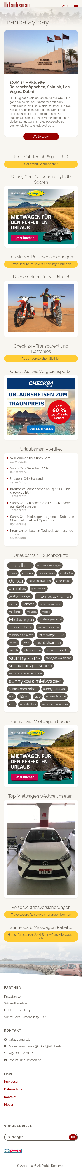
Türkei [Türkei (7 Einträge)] (24, 696)
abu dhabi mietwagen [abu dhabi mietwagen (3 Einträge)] (49, 565)
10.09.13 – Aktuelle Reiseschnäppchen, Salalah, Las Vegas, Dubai (40, 87)
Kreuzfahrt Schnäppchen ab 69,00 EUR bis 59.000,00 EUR (40, 490)
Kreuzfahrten (13, 996)
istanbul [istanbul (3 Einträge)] (13, 604)
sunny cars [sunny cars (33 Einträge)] (25, 658)
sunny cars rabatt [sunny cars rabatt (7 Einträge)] (23, 689)
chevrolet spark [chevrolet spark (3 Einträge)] (46, 573)
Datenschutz (13, 1089)
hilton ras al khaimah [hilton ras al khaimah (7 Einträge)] (54, 596)
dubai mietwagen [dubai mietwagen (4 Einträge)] (39, 580)
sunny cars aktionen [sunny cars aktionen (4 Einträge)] (58, 658)
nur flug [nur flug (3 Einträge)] (13, 642)
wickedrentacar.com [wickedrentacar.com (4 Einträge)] (55, 704)
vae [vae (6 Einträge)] (12, 704)
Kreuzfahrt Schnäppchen (40, 164)
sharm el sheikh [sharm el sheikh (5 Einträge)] (57, 650)
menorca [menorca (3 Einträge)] (32, 611)
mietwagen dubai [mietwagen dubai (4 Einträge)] (50, 619)
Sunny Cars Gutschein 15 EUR (25, 1017)
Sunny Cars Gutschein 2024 (29, 468)
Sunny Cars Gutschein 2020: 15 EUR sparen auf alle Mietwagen (40, 504)
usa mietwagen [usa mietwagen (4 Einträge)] (56, 696)
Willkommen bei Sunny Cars (30, 458)
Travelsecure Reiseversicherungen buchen (41, 264)
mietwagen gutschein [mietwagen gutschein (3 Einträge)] (20, 627)
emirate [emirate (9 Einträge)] (63, 580)
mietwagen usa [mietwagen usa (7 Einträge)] (51, 635)
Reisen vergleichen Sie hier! (41, 358)
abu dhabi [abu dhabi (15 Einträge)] (20, 565)
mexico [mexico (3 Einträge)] (46, 611)
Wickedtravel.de (15, 1003)
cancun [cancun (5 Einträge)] (27, 573)
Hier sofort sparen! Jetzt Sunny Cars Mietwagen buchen (41, 936)
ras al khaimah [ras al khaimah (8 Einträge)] (48, 642)
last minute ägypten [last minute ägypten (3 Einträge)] (50, 604)
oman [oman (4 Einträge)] (26, 642)
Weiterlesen (41, 136)
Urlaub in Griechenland (26, 478)
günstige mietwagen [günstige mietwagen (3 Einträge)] (20, 596)
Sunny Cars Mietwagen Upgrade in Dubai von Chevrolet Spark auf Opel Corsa (42, 518)
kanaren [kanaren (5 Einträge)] (29, 604)
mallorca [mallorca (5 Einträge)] (15, 611)
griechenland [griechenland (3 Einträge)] (38, 588)
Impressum (12, 1081)
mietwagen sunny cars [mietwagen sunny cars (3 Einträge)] (21, 635)
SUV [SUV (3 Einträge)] (11, 696)
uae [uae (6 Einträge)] (38, 696)
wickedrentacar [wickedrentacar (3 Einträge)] (28, 704)
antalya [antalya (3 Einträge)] (13, 573)
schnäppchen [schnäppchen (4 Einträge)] (32, 650)
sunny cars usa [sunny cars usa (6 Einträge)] (55, 689)
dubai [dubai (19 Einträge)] (16, 581)
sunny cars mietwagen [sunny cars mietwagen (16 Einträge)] (35, 681)
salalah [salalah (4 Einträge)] (13, 650)
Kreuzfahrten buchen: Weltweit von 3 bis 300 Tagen (41, 532)
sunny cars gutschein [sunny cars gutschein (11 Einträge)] (30, 665)
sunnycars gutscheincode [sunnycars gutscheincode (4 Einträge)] (25, 673)
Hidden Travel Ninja (17, 1010)
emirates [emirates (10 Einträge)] (17, 588)
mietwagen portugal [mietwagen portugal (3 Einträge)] (48, 627)
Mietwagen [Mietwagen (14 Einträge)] (21, 619)
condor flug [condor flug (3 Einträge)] (66, 573)
